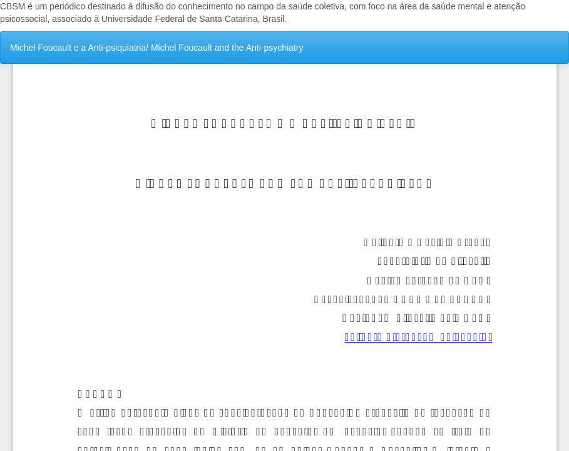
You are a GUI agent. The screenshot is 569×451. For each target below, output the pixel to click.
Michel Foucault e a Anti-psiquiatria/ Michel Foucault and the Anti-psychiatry (156, 48)
